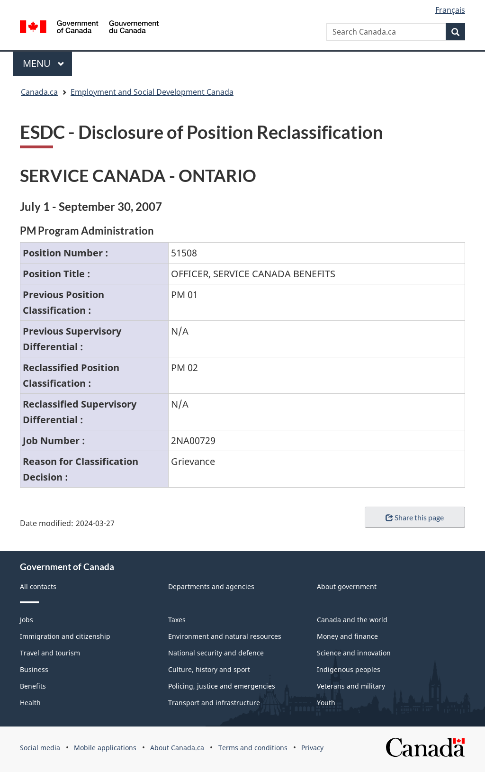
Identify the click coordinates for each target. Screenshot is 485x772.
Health (30, 702)
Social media (40, 747)
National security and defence (216, 652)
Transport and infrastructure (214, 702)
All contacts (38, 586)
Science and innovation (354, 652)
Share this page (415, 517)
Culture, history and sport (209, 669)
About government (347, 586)
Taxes (177, 619)
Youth (326, 702)
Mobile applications (105, 747)
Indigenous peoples (348, 669)
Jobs (26, 619)
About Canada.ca (177, 747)
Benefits (33, 685)
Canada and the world (352, 619)
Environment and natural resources (224, 636)
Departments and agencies (211, 586)
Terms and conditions (252, 747)
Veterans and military (351, 685)
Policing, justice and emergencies (221, 685)
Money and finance (347, 636)
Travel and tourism (50, 652)
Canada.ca (39, 92)
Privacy (312, 747)
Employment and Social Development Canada (152, 92)
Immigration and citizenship (65, 636)
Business (34, 669)
